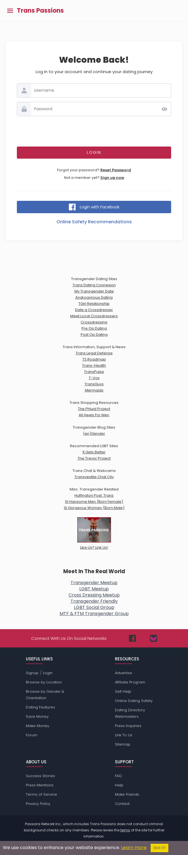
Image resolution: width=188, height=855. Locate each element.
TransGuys (94, 384)
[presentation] (94, 131)
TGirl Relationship (94, 303)
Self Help (123, 691)
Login (48, 673)
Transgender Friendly (94, 601)
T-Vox (94, 378)
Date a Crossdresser (94, 309)
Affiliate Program (130, 682)
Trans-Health (94, 365)
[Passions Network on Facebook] (132, 638)
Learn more (134, 847)
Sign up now (112, 177)
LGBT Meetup (94, 589)
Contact (122, 803)
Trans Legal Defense (94, 353)
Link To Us (123, 735)
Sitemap (122, 744)
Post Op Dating (94, 334)
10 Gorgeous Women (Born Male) (94, 507)
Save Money (37, 716)
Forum (31, 735)
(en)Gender (94, 433)
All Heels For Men (94, 415)
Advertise (123, 673)
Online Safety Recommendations (94, 222)
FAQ (118, 775)
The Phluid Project (94, 408)
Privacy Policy (38, 803)
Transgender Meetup (94, 582)
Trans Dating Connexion (94, 285)
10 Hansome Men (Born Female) (94, 501)
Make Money (37, 725)
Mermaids (94, 390)
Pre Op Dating (94, 328)
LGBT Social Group (94, 607)
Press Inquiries (128, 725)
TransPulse (94, 371)
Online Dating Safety (134, 700)
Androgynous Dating (94, 297)
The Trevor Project (94, 458)
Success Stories (40, 775)
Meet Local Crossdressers (94, 316)
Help (119, 785)
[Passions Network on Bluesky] (153, 638)
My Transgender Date (94, 291)
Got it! (159, 847)
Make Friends (127, 794)
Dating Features (40, 707)
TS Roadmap (94, 359)
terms (125, 830)
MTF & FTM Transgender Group (94, 613)
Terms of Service (41, 794)
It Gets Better (94, 452)
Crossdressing (94, 322)
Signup (32, 673)
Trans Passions (40, 10)
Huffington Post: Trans (94, 495)
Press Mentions (39, 785)
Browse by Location (44, 682)
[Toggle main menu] (10, 10)
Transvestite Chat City (94, 477)
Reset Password (115, 170)
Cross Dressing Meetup (94, 595)
